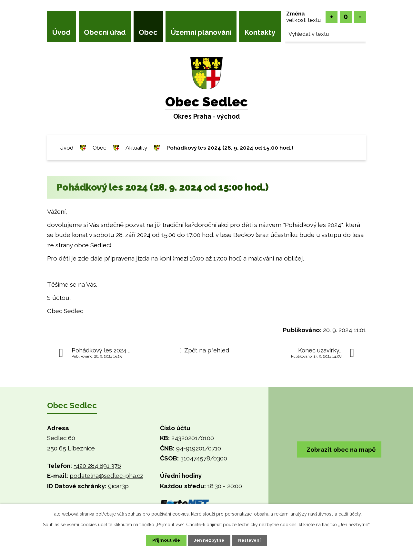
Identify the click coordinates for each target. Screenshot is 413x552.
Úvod (61, 32)
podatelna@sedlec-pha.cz (106, 475)
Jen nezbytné (209, 540)
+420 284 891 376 (97, 465)
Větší (331, 17)
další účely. (350, 513)
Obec (148, 32)
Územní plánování (201, 32)
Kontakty (259, 32)
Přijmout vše (164, 540)
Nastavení (251, 540)
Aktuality (136, 147)
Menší (360, 17)
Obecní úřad (105, 32)
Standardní (346, 17)
